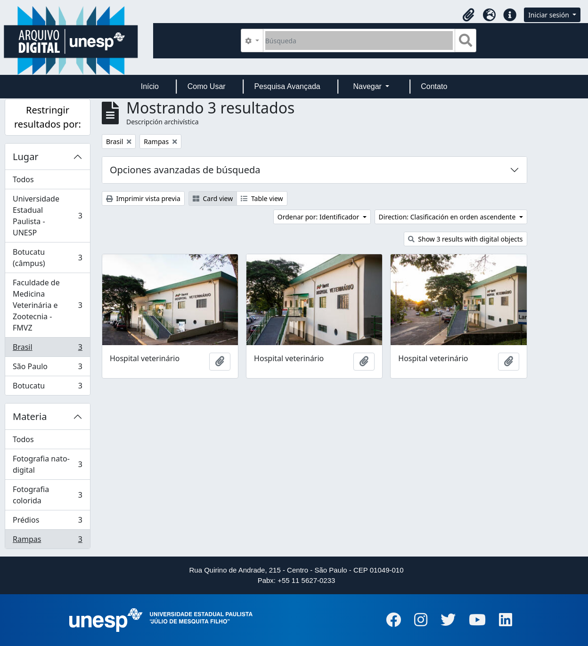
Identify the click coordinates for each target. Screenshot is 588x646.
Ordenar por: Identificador (319, 216)
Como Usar (207, 86)
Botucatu (47, 387)
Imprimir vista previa (143, 198)
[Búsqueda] (359, 40)
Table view (262, 198)
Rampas (47, 541)
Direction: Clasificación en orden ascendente (448, 216)
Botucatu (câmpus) (47, 257)
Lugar (26, 156)
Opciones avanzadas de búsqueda (185, 169)
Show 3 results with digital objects (465, 238)
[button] (468, 15)
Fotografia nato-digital (47, 464)
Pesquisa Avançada (287, 86)
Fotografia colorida (47, 495)
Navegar (368, 86)
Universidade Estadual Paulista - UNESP (47, 216)
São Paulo (47, 368)
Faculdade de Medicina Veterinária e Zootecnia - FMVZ (47, 305)
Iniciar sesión (549, 14)
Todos (23, 179)
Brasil (47, 349)
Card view (213, 198)
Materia (30, 416)
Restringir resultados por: (47, 117)
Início (150, 86)
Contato (434, 86)
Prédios (47, 522)
